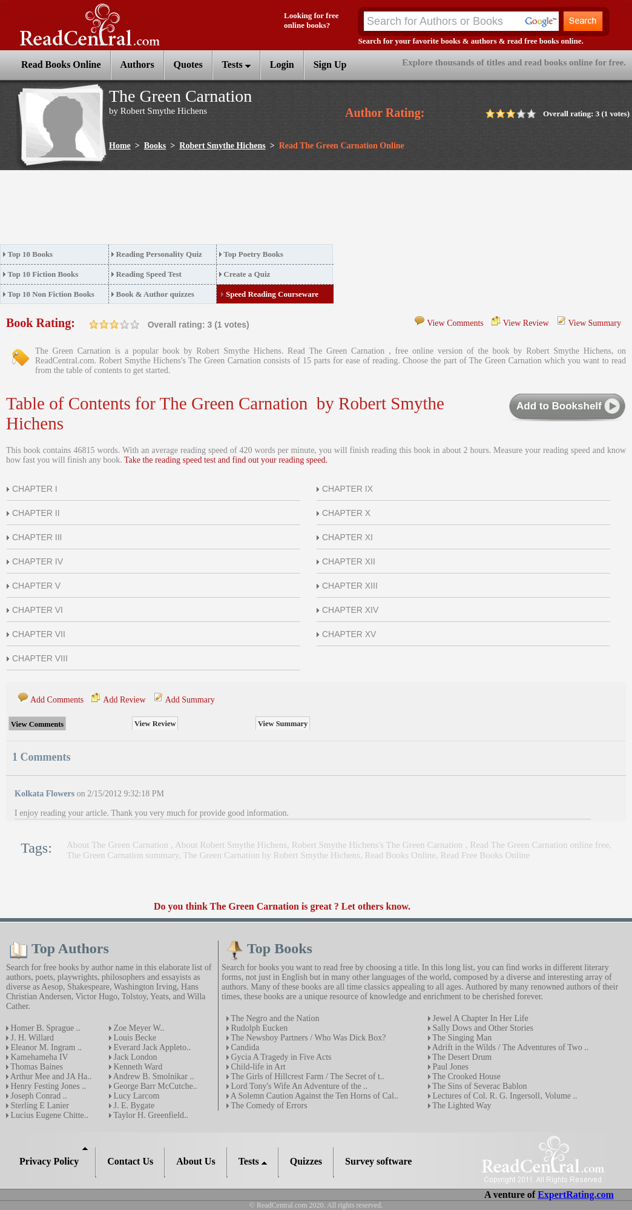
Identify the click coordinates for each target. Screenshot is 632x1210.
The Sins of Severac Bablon (478, 1086)
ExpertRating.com (576, 1194)
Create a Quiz (246, 274)
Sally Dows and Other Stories (481, 1028)
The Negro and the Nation (274, 1018)
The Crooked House (465, 1076)
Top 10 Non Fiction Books (51, 294)
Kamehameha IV (38, 1057)
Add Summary (190, 699)
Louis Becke (133, 1037)
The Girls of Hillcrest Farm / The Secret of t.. (306, 1076)
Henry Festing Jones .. (47, 1086)
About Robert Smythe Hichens (231, 845)
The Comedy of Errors (268, 1105)
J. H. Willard (31, 1037)
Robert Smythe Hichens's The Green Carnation (379, 845)
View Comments (455, 323)
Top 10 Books (30, 254)
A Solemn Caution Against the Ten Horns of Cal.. (313, 1095)
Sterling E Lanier (38, 1105)
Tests (236, 64)
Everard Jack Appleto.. (151, 1047)
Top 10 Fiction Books (43, 274)
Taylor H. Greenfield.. (149, 1115)
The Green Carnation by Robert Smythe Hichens (271, 855)
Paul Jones (449, 1066)
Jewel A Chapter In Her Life (479, 1018)
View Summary (594, 323)
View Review (526, 323)
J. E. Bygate (132, 1105)
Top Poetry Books (253, 254)
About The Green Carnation (119, 845)
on (94, 324)
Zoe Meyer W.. (137, 1028)
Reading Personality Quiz (159, 254)
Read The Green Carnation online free (539, 845)
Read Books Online (400, 855)
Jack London (134, 1057)
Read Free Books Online (485, 855)
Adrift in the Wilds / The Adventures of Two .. (509, 1047)
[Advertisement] (220, 210)
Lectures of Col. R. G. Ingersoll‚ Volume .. (504, 1095)
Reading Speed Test (148, 274)
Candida (244, 1047)
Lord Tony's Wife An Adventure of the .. (298, 1086)
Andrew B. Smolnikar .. (152, 1076)
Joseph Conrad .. (37, 1095)
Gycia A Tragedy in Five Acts (280, 1057)
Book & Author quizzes (155, 294)
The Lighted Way (461, 1105)
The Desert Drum (461, 1057)
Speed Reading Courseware (272, 294)
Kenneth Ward (136, 1066)
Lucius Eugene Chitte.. (48, 1115)
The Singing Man (461, 1037)
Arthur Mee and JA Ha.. (49, 1076)
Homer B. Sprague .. (44, 1028)
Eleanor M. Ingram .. (45, 1047)
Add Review (124, 699)
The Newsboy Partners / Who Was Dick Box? (307, 1037)
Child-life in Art (257, 1066)
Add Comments (57, 699)
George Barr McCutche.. (154, 1086)
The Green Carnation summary (123, 855)
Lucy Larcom (135, 1095)
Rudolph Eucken (258, 1028)
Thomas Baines (35, 1066)
